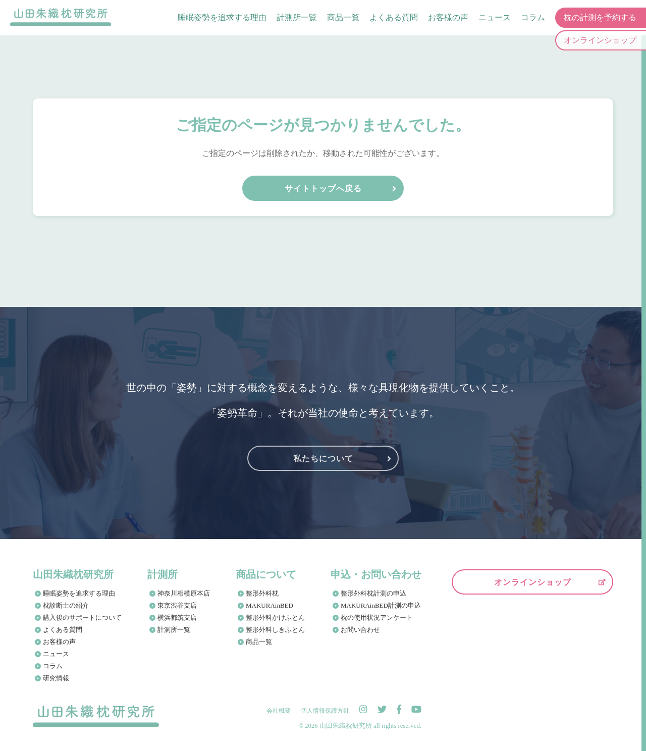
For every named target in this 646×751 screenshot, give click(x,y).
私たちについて (323, 458)
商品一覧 (343, 17)
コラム (533, 17)
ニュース (494, 17)
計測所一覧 (297, 17)
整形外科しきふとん (275, 629)
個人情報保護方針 (325, 710)
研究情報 (56, 678)
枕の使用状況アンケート (377, 617)
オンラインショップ (532, 582)
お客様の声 (448, 17)
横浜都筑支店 (177, 617)
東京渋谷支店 (177, 605)
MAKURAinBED (269, 605)
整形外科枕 (262, 593)
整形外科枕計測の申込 (373, 593)
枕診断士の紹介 (66, 605)
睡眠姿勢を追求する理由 (222, 17)
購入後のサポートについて (82, 617)
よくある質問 (393, 17)
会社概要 (278, 710)
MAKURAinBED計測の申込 (381, 605)
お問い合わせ (360, 629)
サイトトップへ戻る (323, 188)
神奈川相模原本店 (183, 593)
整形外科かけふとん (275, 617)
